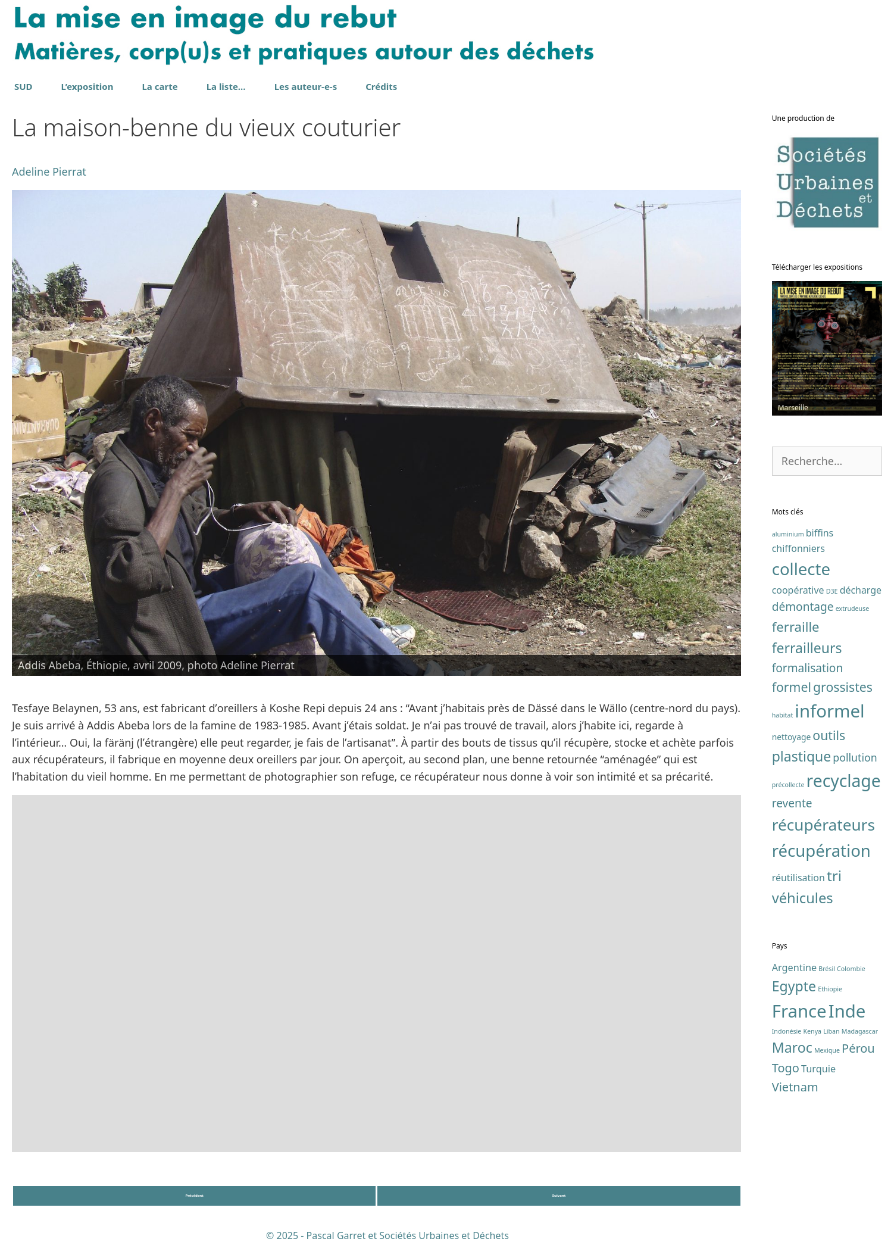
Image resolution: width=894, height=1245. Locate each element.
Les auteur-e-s (305, 86)
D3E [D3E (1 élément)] (832, 591)
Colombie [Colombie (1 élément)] (851, 969)
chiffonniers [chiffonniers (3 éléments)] (798, 548)
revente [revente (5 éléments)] (792, 803)
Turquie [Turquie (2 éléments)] (818, 1068)
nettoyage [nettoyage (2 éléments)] (791, 736)
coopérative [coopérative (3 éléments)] (798, 590)
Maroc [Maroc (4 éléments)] (792, 1047)
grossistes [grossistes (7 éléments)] (843, 686)
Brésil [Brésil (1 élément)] (826, 969)
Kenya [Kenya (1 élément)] (812, 1031)
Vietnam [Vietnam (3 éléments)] (795, 1087)
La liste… (226, 86)
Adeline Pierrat (49, 171)
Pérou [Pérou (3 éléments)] (858, 1048)
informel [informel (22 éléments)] (829, 711)
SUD (23, 86)
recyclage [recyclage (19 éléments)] (844, 780)
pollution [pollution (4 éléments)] (855, 757)
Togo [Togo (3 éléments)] (785, 1068)
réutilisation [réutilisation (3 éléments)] (798, 877)
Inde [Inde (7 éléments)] (847, 1011)
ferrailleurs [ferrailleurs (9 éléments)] (807, 647)
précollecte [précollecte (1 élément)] (788, 785)
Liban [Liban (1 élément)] (831, 1031)
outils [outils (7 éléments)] (828, 735)
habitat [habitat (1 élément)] (782, 715)
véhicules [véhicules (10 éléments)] (802, 897)
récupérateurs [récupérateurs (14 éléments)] (823, 824)
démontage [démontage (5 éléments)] (803, 606)
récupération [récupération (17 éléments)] (821, 851)
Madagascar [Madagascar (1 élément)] (860, 1031)
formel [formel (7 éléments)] (791, 686)
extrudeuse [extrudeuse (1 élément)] (853, 608)
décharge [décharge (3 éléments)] (861, 590)
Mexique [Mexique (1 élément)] (827, 1050)
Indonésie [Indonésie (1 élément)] (787, 1031)
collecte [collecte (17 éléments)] (801, 569)
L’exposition (87, 86)
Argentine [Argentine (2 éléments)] (794, 967)
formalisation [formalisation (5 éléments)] (807, 668)
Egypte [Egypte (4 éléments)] (794, 986)
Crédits (381, 86)
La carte (159, 86)
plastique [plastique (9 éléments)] (802, 756)
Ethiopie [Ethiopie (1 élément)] (830, 989)
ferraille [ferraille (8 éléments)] (796, 626)
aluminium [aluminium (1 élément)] (788, 534)
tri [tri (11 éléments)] (834, 875)
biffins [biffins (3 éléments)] (819, 532)
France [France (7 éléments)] (799, 1011)
